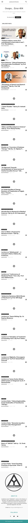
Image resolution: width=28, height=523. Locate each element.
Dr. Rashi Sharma (5, 420)
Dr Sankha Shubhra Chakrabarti (7, 209)
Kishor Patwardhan (5, 45)
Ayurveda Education (5, 314)
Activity (3, 38)
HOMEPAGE (18, 17)
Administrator (4, 214)
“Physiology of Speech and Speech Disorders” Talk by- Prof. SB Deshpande (13, 86)
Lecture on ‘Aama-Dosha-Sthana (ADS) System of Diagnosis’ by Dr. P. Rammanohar (13, 380)
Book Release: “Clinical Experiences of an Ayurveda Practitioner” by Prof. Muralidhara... (13, 64)
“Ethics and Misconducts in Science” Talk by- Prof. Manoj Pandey (13, 127)
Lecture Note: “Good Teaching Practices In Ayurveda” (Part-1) (11, 464)
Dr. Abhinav (4, 398)
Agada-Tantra (4, 334)
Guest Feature (4, 229)
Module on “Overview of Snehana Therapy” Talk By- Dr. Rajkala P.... (12, 148)
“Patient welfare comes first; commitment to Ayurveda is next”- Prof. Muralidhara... (13, 42)
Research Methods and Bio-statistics (8, 104)
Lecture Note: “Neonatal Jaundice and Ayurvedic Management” (13, 424)
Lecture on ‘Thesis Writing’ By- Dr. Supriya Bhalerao (12, 317)
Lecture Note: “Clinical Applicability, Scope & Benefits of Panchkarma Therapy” (13, 402)
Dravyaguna (4, 165)
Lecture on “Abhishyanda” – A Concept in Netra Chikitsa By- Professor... (11, 253)
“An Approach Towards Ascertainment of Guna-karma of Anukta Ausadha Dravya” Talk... (12, 169)
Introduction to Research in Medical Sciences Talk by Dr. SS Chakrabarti (13, 212)
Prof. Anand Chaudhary (6, 187)
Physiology (4, 82)
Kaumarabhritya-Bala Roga (6, 293)
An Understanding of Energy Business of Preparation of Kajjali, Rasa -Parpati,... (12, 191)
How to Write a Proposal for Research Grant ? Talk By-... (10, 232)
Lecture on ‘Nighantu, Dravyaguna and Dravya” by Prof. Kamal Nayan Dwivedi (13, 358)
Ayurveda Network (4, 89)
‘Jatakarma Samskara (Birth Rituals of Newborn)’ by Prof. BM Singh (13, 297)
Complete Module (5, 144)
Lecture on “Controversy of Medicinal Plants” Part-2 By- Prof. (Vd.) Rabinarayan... (12, 275)
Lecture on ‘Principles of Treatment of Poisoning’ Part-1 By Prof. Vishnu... (13, 337)
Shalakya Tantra (4, 249)
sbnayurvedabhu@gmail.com (16, 507)
